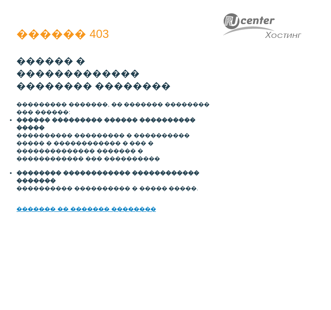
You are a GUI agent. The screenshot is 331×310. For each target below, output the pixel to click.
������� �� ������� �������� (86, 209)
